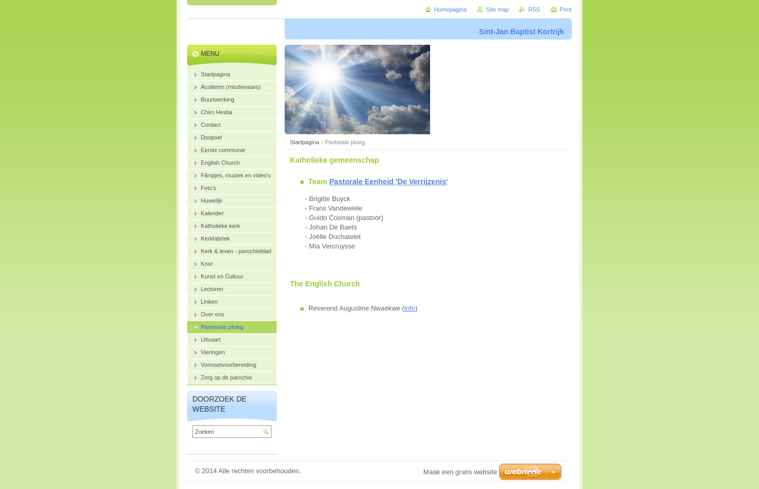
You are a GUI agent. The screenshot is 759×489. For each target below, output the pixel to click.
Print (565, 9)
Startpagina (304, 142)
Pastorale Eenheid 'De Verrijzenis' (388, 181)
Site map (497, 9)
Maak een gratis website (460, 472)
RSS (534, 9)
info (409, 308)
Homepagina (450, 9)
